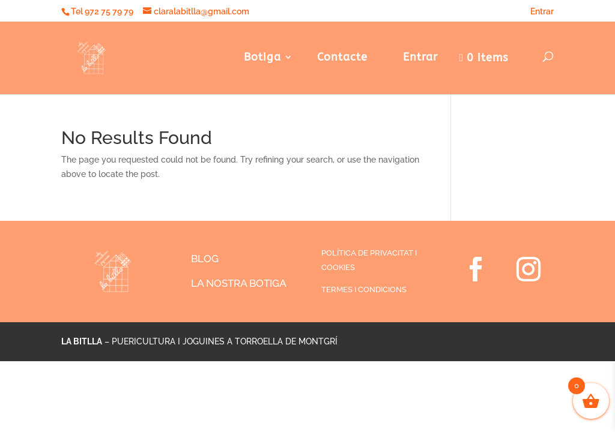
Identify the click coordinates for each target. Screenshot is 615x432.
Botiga (262, 58)
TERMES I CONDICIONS (364, 289)
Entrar (538, 11)
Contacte (342, 58)
